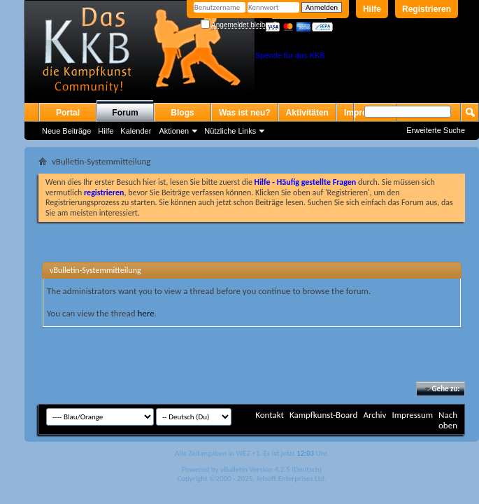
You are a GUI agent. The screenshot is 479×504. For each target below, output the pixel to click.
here (145, 313)
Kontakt (269, 415)
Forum (125, 113)
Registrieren (426, 9)
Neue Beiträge (66, 131)
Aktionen (174, 131)
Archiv (374, 415)
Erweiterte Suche (435, 130)
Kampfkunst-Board (323, 415)
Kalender (135, 131)
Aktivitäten (307, 113)
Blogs (182, 113)
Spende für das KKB (290, 55)
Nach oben (447, 420)
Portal (68, 113)
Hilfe (372, 9)
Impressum (412, 415)
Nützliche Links (230, 131)
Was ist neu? (245, 113)
